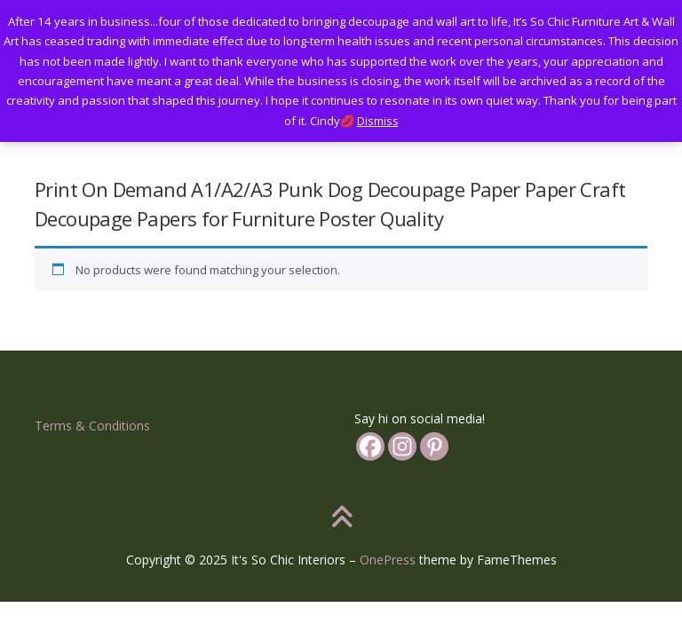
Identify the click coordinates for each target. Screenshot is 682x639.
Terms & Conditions (92, 425)
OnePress (388, 559)
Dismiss (378, 121)
